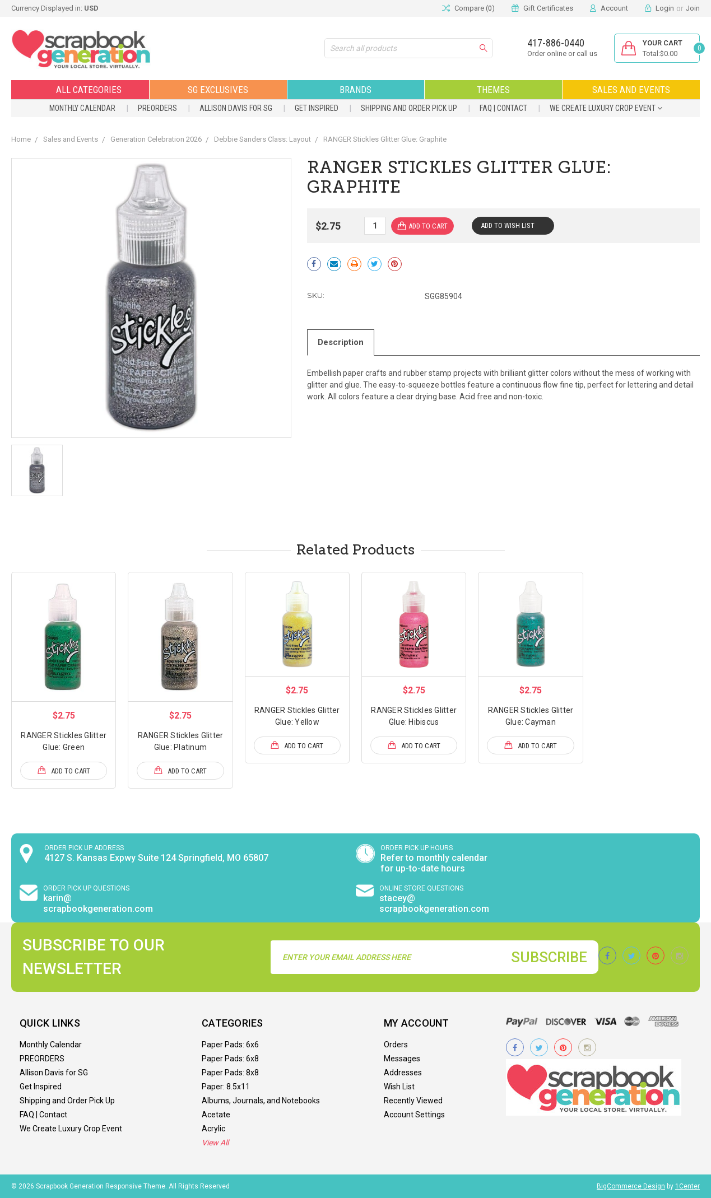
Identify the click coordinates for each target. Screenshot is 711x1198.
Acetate (216, 1114)
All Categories (80, 89)
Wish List (399, 1086)
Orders (396, 1044)
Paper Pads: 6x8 (230, 1058)
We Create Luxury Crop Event (606, 108)
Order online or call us (562, 53)
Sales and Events (631, 89)
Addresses (403, 1072)
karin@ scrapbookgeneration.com (98, 903)
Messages (402, 1058)
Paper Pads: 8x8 (230, 1072)
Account (614, 8)
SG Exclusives (218, 89)
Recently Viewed (413, 1100)
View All (215, 1142)
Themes (493, 89)
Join (693, 8)
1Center (687, 1186)
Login (665, 8)
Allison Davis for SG (235, 108)
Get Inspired (316, 108)
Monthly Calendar (82, 108)
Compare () (468, 8)
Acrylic (213, 1128)
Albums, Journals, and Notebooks (261, 1100)
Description (341, 342)
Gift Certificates (548, 8)
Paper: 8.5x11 (226, 1086)
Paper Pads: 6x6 (230, 1044)
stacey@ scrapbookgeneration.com (434, 903)
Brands (355, 89)
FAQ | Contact (503, 108)
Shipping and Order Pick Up (409, 108)
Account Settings (414, 1114)
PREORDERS (157, 108)
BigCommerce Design (631, 1186)
